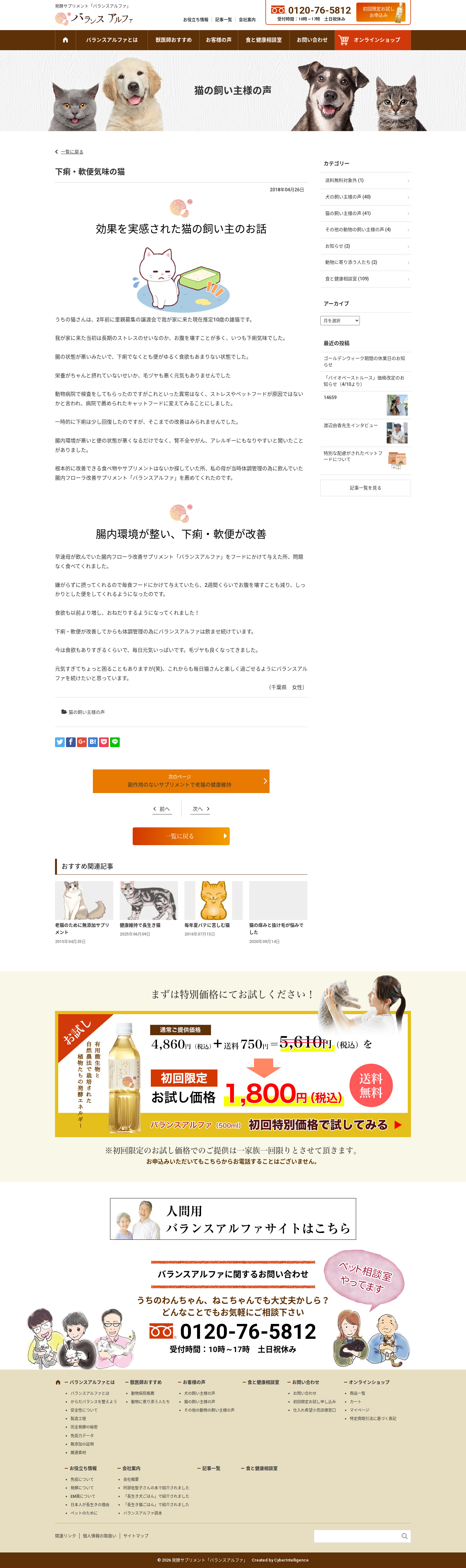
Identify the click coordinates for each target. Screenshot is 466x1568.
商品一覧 (357, 1393)
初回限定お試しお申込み (378, 12)
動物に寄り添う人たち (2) (351, 262)
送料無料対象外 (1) (344, 180)
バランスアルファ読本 (142, 1513)
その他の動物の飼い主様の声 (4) (358, 229)
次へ (198, 809)
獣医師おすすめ (174, 40)
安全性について (84, 1410)
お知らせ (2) (337, 246)
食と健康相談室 (264, 40)
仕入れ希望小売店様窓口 (314, 1410)
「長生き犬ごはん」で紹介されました (156, 1496)
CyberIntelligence (291, 1560)
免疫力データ (82, 1436)
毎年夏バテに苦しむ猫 (207, 925)
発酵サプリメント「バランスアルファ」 (93, 6)
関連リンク (65, 1535)
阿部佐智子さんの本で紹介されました (156, 1488)
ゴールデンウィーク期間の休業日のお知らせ (364, 361)
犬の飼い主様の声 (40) (348, 196)
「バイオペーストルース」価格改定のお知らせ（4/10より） (364, 381)
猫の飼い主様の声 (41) (348, 213)
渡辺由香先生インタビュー (351, 425)
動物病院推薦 (142, 1393)
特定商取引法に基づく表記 (373, 1419)
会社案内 (247, 19)
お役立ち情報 (195, 19)
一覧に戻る (72, 151)
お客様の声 (219, 40)
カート (355, 1402)
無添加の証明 (82, 1444)
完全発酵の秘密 (84, 1427)
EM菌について (83, 1496)
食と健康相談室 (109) (347, 278)
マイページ (359, 1410)
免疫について (82, 1479)
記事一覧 (223, 19)
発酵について (82, 1488)
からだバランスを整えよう (94, 1402)
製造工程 (78, 1419)
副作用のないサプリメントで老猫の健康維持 (179, 785)
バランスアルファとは (112, 40)
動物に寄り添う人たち (150, 1402)
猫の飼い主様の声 (87, 712)
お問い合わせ (312, 40)
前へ (165, 809)
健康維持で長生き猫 (140, 925)
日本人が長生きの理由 (90, 1505)
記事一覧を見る (366, 487)
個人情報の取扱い (99, 1535)
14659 (330, 397)
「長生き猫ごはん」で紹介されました (156, 1505)
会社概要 (131, 1479)
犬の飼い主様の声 (199, 1393)
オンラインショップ (377, 40)
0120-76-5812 (248, 1332)
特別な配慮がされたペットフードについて (353, 456)
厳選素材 (78, 1452)
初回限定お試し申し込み (314, 1402)
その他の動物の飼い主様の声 (209, 1410)
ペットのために (84, 1513)
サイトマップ (136, 1535)
